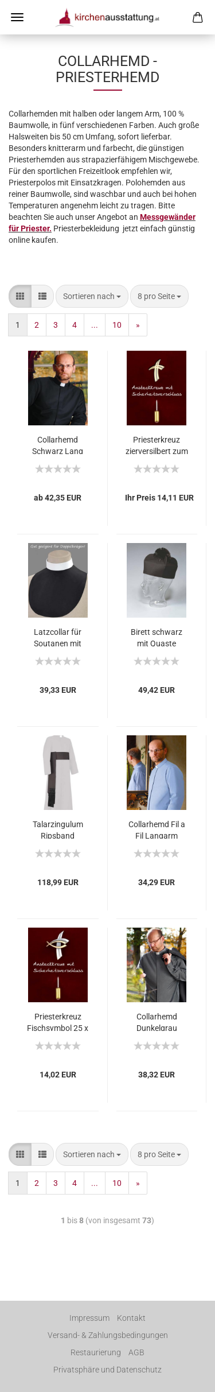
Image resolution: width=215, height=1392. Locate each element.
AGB (136, 1352)
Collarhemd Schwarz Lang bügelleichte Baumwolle (57, 444)
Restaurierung (96, 1352)
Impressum (89, 1318)
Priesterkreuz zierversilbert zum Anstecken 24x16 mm (157, 444)
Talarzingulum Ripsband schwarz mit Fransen (58, 829)
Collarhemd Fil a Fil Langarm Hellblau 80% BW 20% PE (156, 829)
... (94, 324)
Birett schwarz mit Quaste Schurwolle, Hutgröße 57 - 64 (156, 636)
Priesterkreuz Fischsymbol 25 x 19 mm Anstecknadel (57, 1021)
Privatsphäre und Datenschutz (107, 1369)
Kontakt (131, 1318)
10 (117, 324)
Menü (17, 17)
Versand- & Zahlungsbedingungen (108, 1335)
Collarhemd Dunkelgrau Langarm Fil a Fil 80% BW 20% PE (156, 1021)
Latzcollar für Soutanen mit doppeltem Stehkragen (57, 636)
